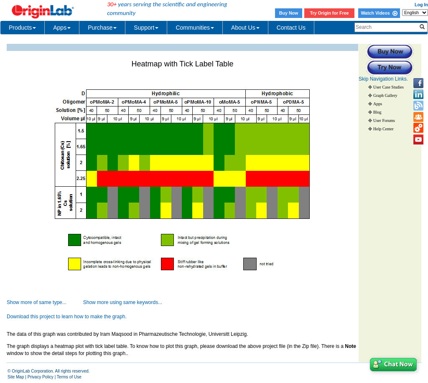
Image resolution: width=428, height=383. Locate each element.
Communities (195, 27)
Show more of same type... (36, 302)
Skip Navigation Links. (383, 79)
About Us (245, 27)
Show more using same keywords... (122, 302)
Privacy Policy (41, 377)
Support (146, 27)
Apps (62, 27)
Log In (421, 4)
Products (22, 27)
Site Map (16, 377)
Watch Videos (379, 12)
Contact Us (291, 27)
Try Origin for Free (329, 12)
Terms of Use (69, 377)
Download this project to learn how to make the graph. (67, 317)
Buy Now (288, 12)
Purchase (102, 27)
